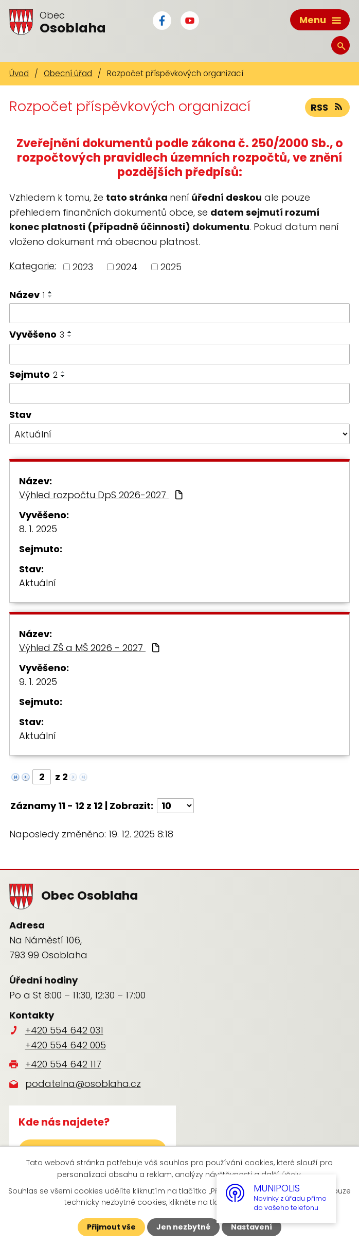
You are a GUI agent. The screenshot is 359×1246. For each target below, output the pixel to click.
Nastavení (251, 1227)
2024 (126, 266)
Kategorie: (32, 265)
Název (27, 294)
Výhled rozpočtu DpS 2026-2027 (102, 494)
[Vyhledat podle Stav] (179, 434)
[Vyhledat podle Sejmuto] (179, 393)
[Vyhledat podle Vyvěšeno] (179, 354)
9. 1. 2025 (38, 681)
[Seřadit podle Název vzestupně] (50, 292)
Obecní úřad (68, 73)
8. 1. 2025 (38, 528)
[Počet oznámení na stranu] (175, 805)
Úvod (19, 73)
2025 (171, 266)
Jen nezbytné (183, 1227)
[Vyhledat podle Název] (179, 313)
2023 (83, 266)
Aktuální (37, 582)
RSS (328, 107)
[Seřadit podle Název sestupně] (50, 296)
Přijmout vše (111, 1227)
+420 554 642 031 (64, 1030)
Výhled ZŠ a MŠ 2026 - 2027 (90, 647)
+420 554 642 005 (65, 1045)
